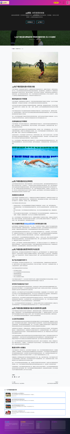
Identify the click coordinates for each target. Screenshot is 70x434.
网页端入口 (30, 22)
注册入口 (56, 2)
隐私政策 (38, 425)
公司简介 (63, 3)
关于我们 (38, 424)
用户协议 (38, 426)
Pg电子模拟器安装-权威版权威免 (52, 383)
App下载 (38, 423)
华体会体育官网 (29, 224)
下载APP (40, 22)
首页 (14, 48)
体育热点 (68, 3)
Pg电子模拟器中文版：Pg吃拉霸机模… (18, 383)
